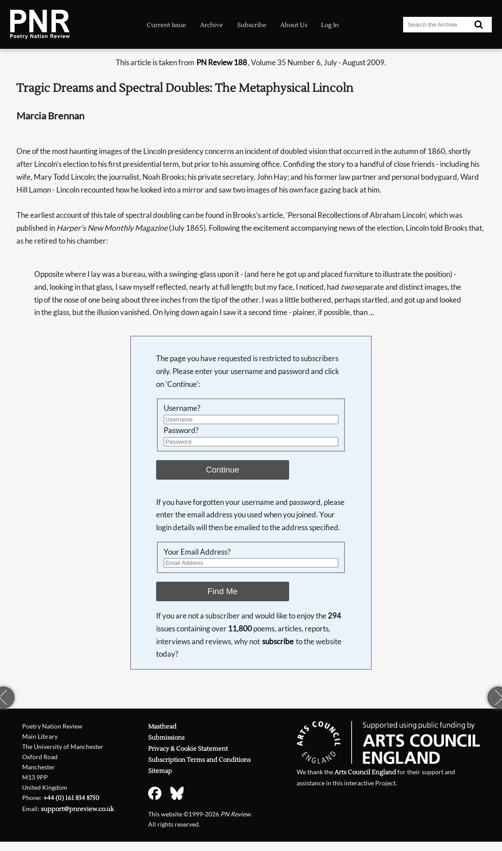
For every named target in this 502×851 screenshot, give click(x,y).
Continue (222, 469)
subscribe (278, 641)
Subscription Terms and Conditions (199, 760)
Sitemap (160, 771)
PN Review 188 (221, 62)
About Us (293, 25)
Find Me (223, 591)
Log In (330, 25)
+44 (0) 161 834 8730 (71, 798)
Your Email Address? (197, 551)
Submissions (166, 738)
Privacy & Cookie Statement (188, 749)
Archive (211, 25)
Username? (182, 408)
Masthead (162, 727)
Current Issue (166, 25)
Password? (181, 430)
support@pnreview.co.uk (77, 809)
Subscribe (252, 25)
